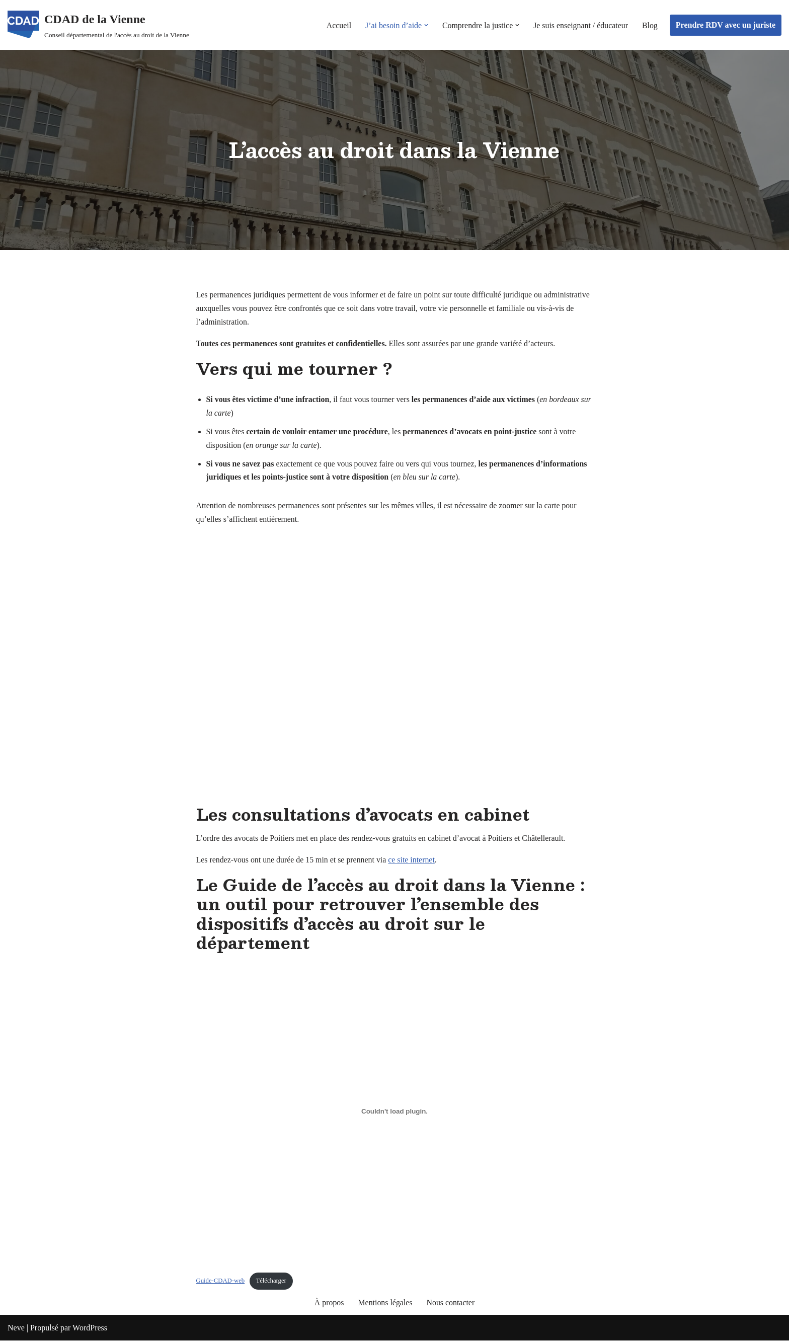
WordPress (89, 1330)
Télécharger (271, 1283)
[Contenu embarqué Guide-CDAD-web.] (394, 1114)
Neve (16, 1330)
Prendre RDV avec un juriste (725, 25)
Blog (650, 25)
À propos (329, 1305)
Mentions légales (385, 1305)
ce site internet (412, 862)
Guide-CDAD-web (220, 1283)
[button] (425, 25)
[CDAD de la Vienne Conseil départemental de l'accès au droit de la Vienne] (98, 25)
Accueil (336, 25)
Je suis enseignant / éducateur (579, 25)
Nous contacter (451, 1305)
